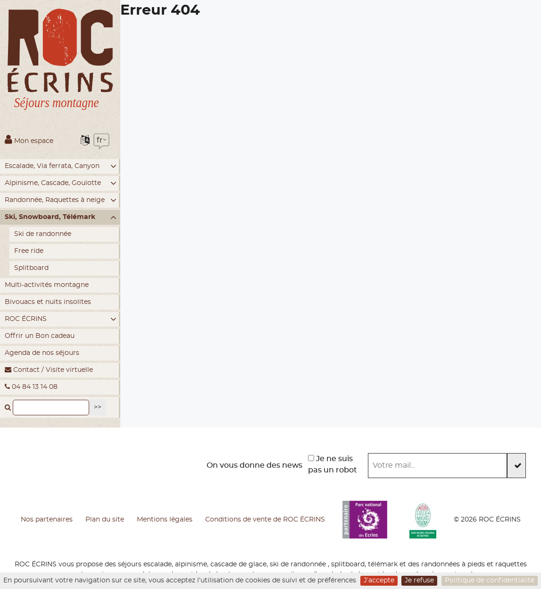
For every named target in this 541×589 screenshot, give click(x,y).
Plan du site (104, 519)
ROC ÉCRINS (61, 319)
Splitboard (31, 268)
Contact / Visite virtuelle (49, 369)
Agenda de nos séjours (42, 353)
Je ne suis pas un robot (332, 464)
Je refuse (419, 580)
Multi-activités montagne (47, 285)
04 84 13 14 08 (31, 386)
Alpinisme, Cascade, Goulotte (61, 183)
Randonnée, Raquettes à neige (61, 200)
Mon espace (29, 139)
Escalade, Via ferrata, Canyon (61, 166)
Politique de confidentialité (489, 580)
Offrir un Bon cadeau (40, 336)
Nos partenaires (47, 519)
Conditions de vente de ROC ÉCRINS (265, 519)
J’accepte (379, 580)
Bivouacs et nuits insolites (48, 302)
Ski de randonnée (42, 234)
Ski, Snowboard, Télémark (61, 217)
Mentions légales (164, 519)
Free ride (28, 251)
